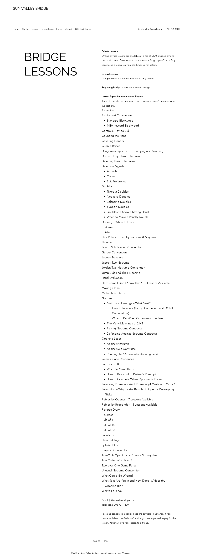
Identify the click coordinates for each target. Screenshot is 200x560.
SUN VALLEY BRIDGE (30, 8)
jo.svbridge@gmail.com (150, 29)
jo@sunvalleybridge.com (122, 500)
